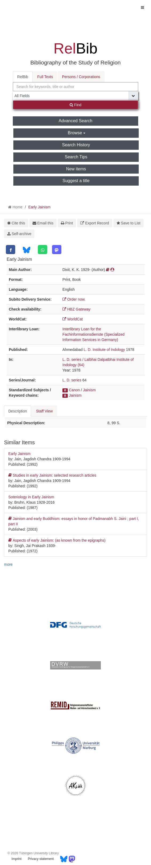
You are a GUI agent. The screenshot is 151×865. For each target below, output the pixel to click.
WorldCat (72, 319)
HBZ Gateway (76, 309)
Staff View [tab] (44, 411)
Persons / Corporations (81, 77)
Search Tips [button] (76, 157)
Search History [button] (76, 145)
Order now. (73, 299)
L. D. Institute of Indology (104, 349)
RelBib (22, 77)
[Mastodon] (56, 249)
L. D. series (71, 380)
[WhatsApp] (42, 249)
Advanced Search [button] (75, 120)
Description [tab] (17, 411)
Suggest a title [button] (75, 180)
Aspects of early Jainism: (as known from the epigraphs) (56, 540)
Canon (74, 390)
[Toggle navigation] (142, 7)
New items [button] (76, 169)
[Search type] (75, 95)
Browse (76, 133)
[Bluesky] (26, 250)
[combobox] (75, 86)
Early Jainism (39, 207)
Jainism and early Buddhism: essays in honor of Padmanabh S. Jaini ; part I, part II (73, 521)
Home (17, 207)
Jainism (89, 390)
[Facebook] (10, 249)
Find (75, 105)
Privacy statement (41, 859)
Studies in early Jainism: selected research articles (52, 475)
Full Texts (45, 77)
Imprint (16, 859)
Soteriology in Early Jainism (31, 497)
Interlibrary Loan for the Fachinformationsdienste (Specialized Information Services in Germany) (93, 334)
